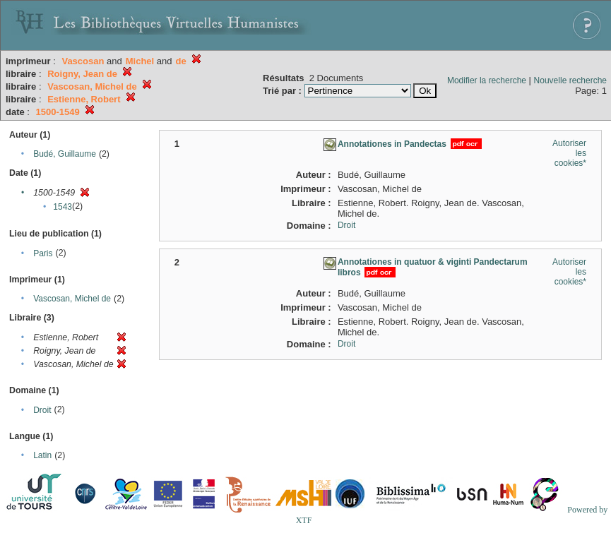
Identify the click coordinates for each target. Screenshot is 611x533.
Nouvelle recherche (570, 80)
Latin (42, 455)
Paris (42, 253)
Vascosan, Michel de (72, 299)
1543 (62, 207)
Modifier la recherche (486, 80)
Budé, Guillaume (64, 154)
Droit (42, 410)
